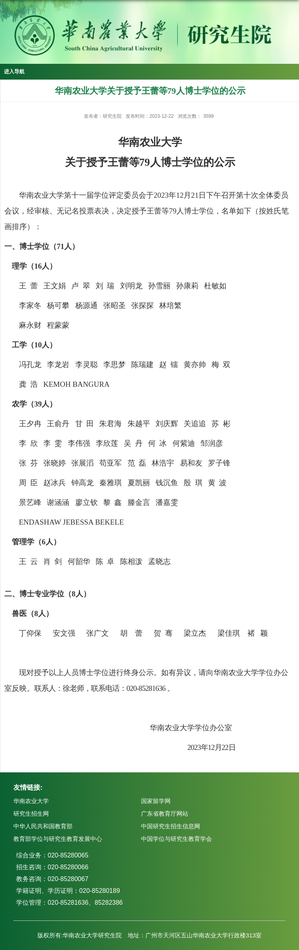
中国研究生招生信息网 (170, 826)
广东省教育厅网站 (164, 813)
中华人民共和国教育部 (42, 826)
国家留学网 (156, 801)
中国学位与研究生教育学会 (176, 838)
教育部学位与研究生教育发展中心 (57, 838)
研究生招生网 (31, 813)
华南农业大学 (31, 801)
